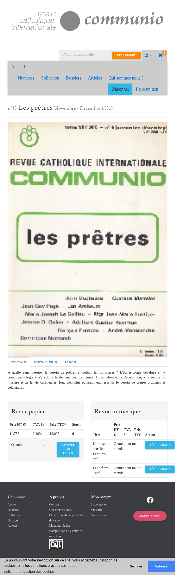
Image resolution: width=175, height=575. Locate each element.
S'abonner (120, 89)
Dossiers (73, 78)
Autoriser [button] (162, 566)
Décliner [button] (136, 566)
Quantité (17, 445)
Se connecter (99, 504)
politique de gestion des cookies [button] (29, 571)
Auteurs (13, 525)
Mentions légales (59, 525)
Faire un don (147, 89)
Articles (95, 78)
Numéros (26, 78)
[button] (148, 55)
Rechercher (126, 55)
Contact (54, 504)
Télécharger (160, 445)
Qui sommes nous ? (125, 78)
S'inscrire (96, 509)
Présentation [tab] (19, 362)
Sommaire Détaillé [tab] (45, 362)
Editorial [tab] (70, 362)
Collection (50, 78)
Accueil (18, 66)
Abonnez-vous (150, 515)
